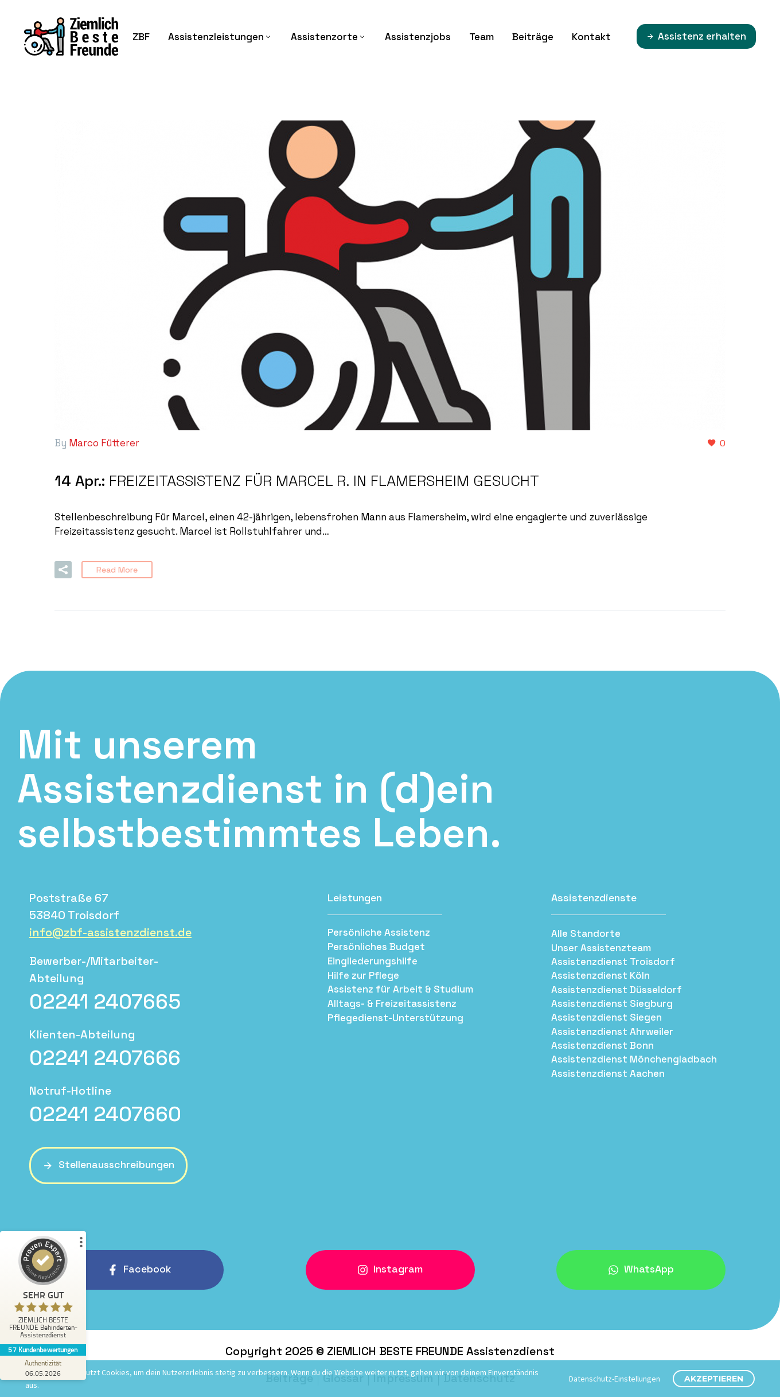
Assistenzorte (328, 36)
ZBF (141, 36)
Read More (117, 568)
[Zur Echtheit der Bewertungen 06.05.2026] (43, 1368)
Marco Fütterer (104, 443)
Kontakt (591, 36)
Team (481, 36)
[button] (63, 568)
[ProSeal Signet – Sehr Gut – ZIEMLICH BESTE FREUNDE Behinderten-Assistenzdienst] (43, 1290)
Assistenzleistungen (220, 36)
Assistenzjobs (418, 36)
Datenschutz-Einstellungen (614, 1378)
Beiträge (532, 36)
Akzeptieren (713, 1378)
